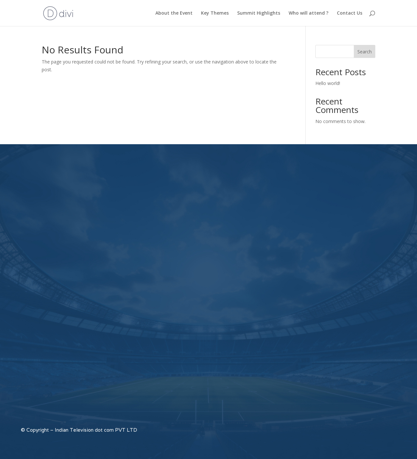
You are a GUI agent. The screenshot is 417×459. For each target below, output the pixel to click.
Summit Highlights (258, 13)
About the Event (174, 13)
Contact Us (349, 13)
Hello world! (327, 83)
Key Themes (215, 13)
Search (364, 52)
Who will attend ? (308, 13)
